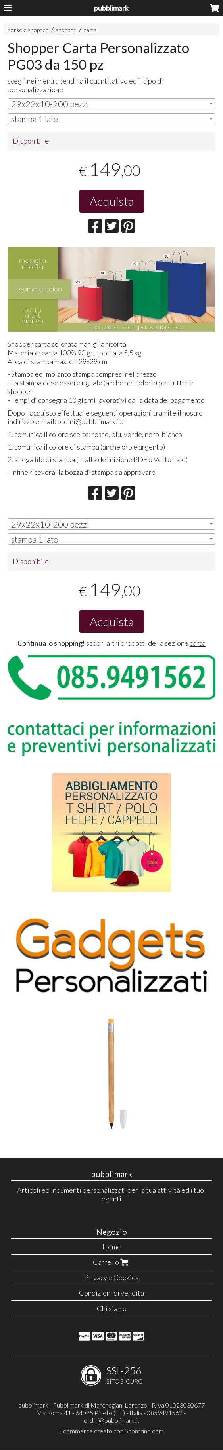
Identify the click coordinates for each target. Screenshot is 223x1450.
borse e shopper (28, 30)
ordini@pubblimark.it (111, 1420)
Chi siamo (112, 1308)
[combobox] (111, 103)
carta (90, 30)
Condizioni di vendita (111, 1293)
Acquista (112, 201)
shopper (66, 30)
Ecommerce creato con (111, 1431)
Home (111, 1246)
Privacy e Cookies (111, 1277)
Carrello (111, 1262)
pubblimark (111, 8)
